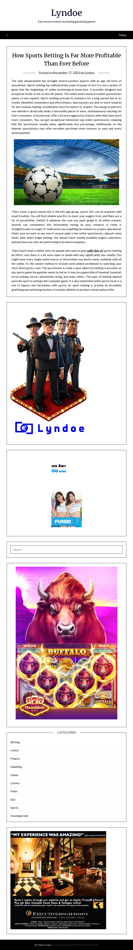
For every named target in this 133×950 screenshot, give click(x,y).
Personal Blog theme (87, 944)
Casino (14, 750)
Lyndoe (66, 12)
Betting (15, 742)
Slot (12, 799)
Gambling (16, 766)
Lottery (15, 783)
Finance (15, 758)
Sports (14, 807)
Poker (14, 791)
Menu (122, 35)
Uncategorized (19, 815)
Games (14, 775)
